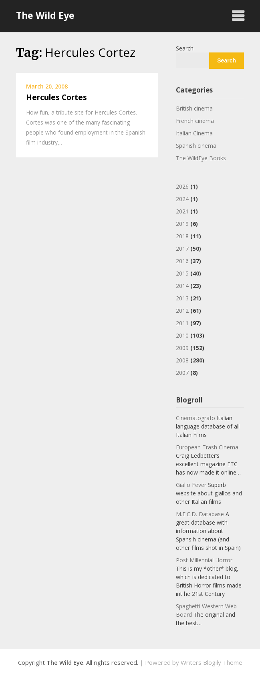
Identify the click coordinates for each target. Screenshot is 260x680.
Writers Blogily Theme (211, 662)
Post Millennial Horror (204, 560)
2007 (182, 372)
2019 (182, 223)
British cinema (194, 108)
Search (184, 48)
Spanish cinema (196, 145)
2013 (182, 298)
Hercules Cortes (56, 97)
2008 (182, 360)
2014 (182, 286)
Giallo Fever (191, 485)
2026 (182, 186)
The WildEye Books (201, 158)
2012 (182, 310)
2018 (182, 236)
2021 (182, 211)
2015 (182, 273)
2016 (182, 261)
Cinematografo (195, 418)
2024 (182, 199)
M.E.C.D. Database (200, 514)
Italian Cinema (194, 133)
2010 (182, 335)
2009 (182, 348)
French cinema (195, 121)
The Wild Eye (45, 15)
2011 (182, 323)
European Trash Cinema (207, 447)
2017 (182, 248)
